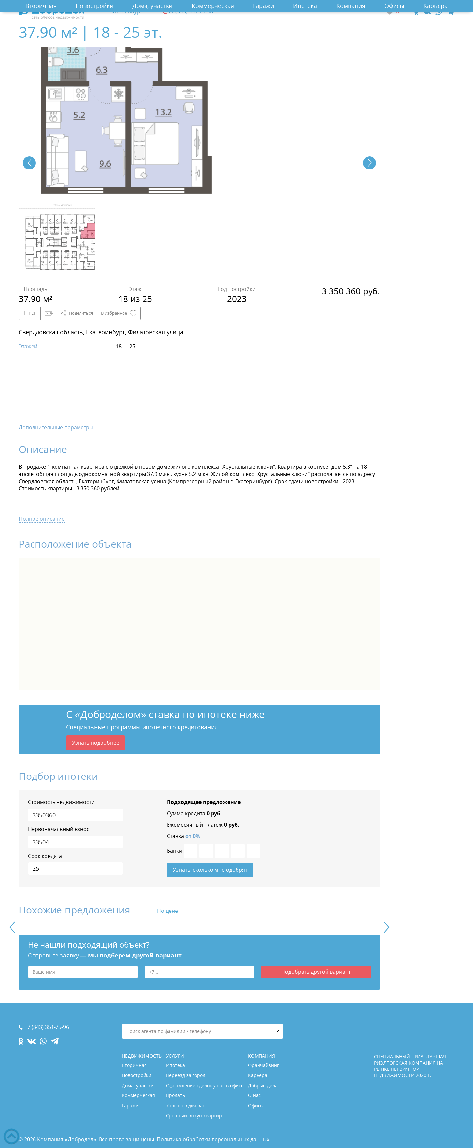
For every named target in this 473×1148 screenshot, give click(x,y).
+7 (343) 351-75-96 (190, 12)
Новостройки (94, 6)
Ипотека (305, 6)
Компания (350, 6)
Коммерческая (213, 6)
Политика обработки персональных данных (213, 1139)
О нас (254, 1095)
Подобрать (316, 971)
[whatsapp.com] (438, 11)
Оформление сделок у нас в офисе (205, 1085)
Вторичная (40, 6)
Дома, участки (152, 6)
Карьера (435, 6)
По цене (167, 910)
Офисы (394, 6)
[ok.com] (416, 11)
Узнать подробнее (95, 742)
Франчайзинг (263, 1065)
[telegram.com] (450, 11)
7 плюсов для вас (185, 1105)
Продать (175, 1095)
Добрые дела (263, 1085)
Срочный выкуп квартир (194, 1116)
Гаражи (263, 6)
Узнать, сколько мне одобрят (210, 869)
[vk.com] (426, 11)
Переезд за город (185, 1075)
